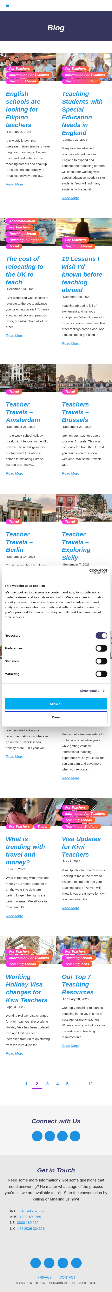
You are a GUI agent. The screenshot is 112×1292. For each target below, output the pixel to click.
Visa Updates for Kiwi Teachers (81, 847)
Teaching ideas (77, 964)
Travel (14, 246)
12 (90, 1084)
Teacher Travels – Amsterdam (23, 412)
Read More (14, 184)
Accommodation (22, 221)
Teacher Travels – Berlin (19, 542)
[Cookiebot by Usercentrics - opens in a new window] (89, 571)
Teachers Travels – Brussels (75, 412)
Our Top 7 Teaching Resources (78, 984)
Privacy (45, 1277)
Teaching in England (81, 81)
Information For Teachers (29, 75)
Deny (56, 717)
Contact (67, 1277)
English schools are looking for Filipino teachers (23, 109)
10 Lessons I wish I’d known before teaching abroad (82, 274)
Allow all (56, 703)
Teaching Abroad (22, 81)
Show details (89, 690)
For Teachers (19, 68)
